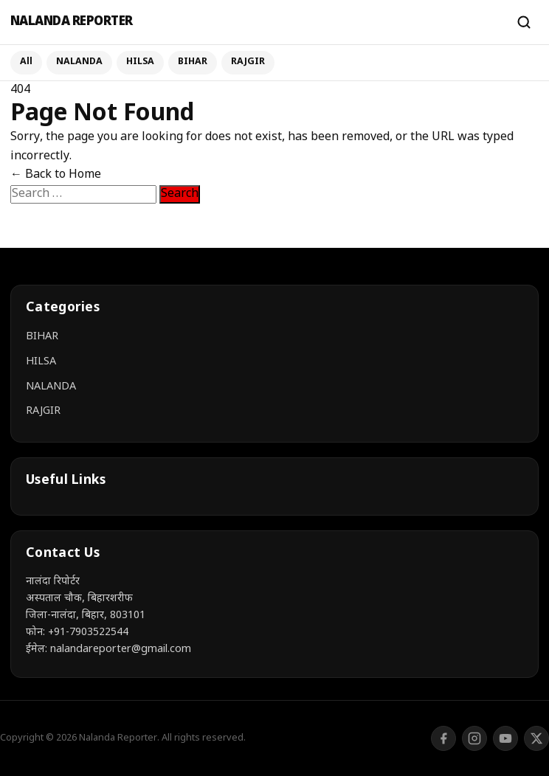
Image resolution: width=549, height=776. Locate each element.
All (26, 62)
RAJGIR (248, 62)
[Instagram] (474, 738)
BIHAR (192, 62)
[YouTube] (505, 738)
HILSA (140, 62)
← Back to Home (55, 175)
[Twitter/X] (536, 738)
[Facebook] (443, 738)
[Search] (524, 22)
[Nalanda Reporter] (256, 22)
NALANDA (79, 62)
